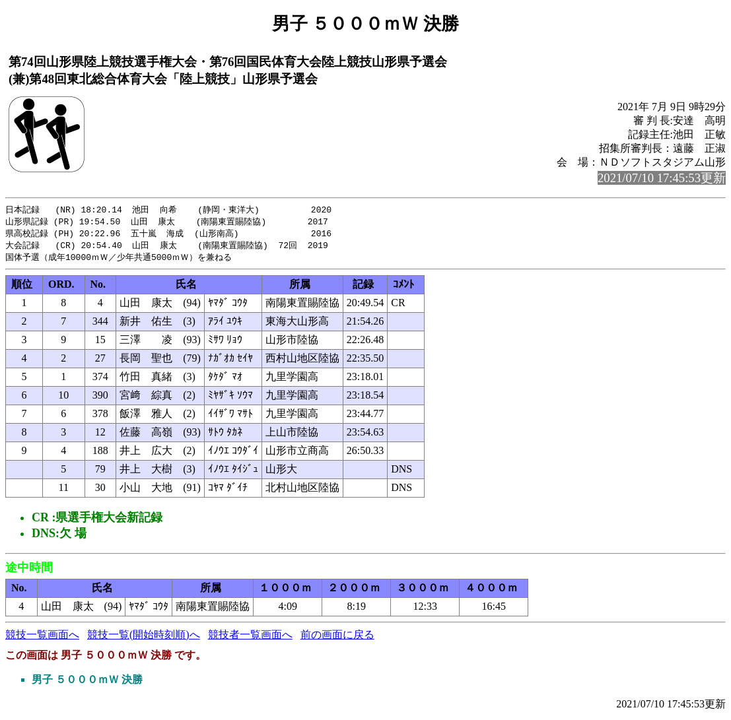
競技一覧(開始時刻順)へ (143, 637)
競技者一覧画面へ (250, 637)
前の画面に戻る (337, 637)
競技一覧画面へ (42, 637)
